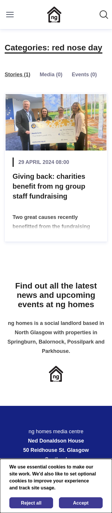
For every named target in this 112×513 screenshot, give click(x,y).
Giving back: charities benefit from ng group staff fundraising (49, 186)
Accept (80, 502)
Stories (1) (17, 74)
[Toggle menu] (10, 15)
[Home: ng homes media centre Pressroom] (54, 14)
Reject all (31, 502)
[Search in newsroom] (103, 14)
